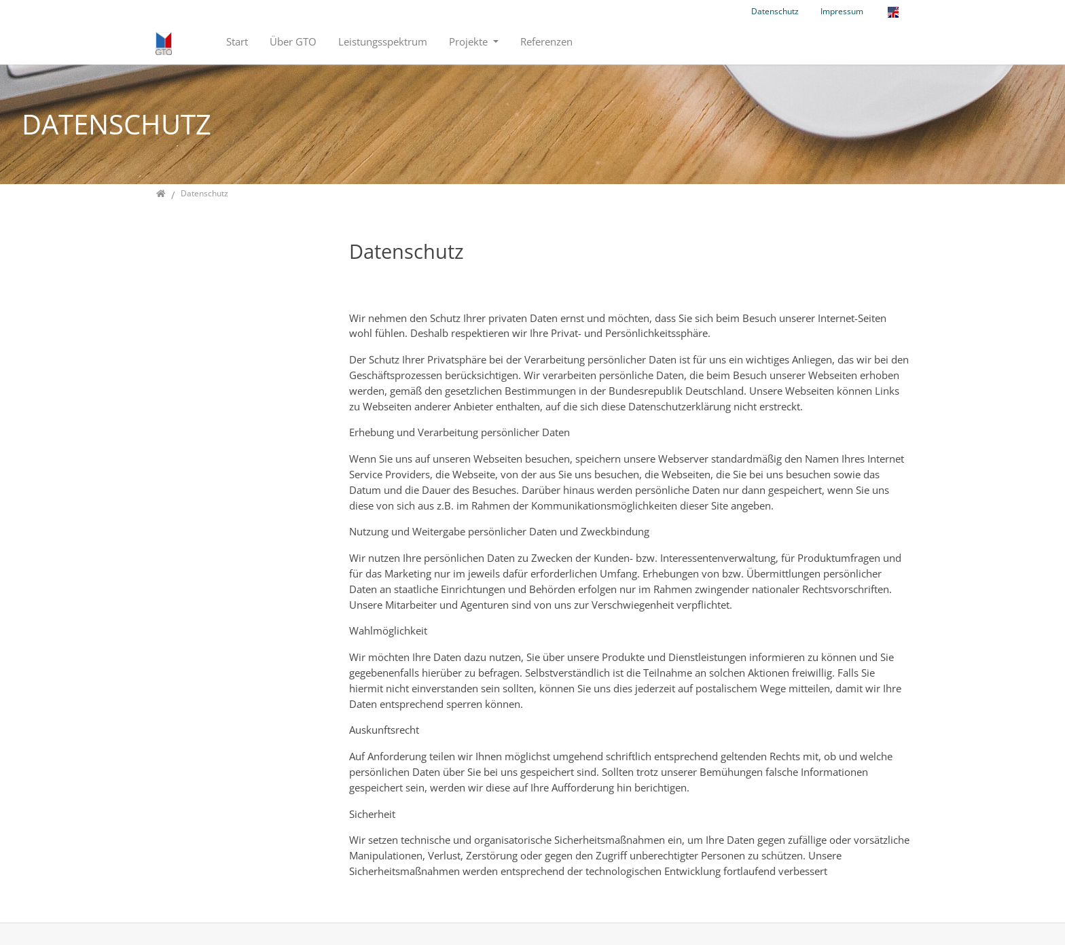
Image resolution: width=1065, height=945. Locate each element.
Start (237, 41)
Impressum (841, 11)
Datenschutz (775, 11)
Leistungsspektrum (382, 41)
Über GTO (293, 41)
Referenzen (546, 41)
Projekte (469, 41)
